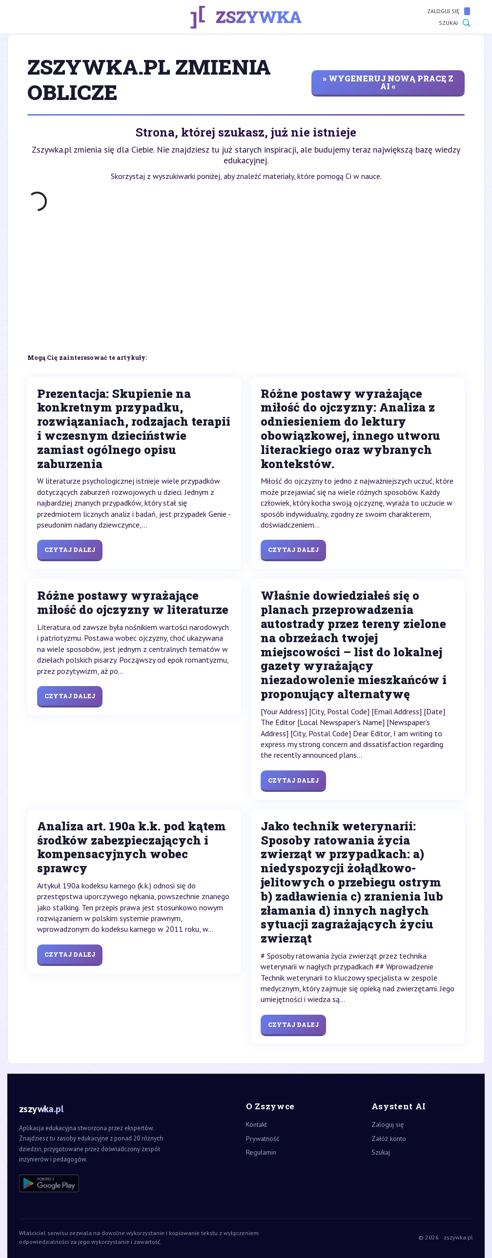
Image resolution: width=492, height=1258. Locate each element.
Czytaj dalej (69, 549)
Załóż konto (388, 1138)
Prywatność (262, 1138)
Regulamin (261, 1152)
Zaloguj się (448, 11)
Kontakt (256, 1124)
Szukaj (454, 23)
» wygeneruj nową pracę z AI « (388, 82)
